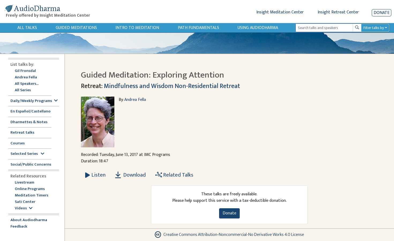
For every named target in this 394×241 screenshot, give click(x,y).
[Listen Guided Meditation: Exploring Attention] (95, 175)
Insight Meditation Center (280, 12)
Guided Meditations (76, 27)
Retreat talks (22, 133)
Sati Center (25, 202)
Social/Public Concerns (30, 165)
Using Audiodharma (258, 27)
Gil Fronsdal (25, 71)
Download (130, 175)
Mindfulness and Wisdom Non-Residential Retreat (172, 86)
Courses (17, 143)
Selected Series (27, 154)
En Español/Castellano (30, 111)
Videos (23, 208)
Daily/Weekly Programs (34, 101)
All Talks (27, 27)
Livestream (24, 183)
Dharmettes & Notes (28, 122)
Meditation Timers (31, 195)
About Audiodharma (28, 220)
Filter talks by (373, 28)
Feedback (18, 227)
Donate (381, 12)
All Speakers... (27, 84)
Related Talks (174, 175)
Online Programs (30, 189)
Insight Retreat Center (338, 12)
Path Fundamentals (198, 27)
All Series (23, 90)
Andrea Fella (26, 77)
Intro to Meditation (137, 27)
